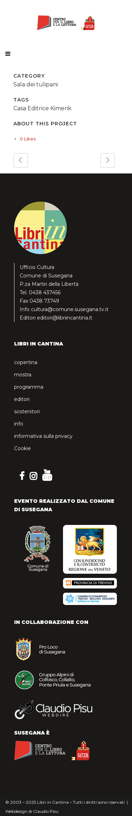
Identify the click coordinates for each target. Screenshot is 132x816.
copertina (25, 362)
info (18, 424)
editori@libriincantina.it (64, 318)
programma (28, 387)
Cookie (22, 448)
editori (22, 399)
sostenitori (27, 411)
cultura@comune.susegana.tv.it (69, 309)
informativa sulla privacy (43, 436)
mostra (22, 374)
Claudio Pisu (45, 811)
